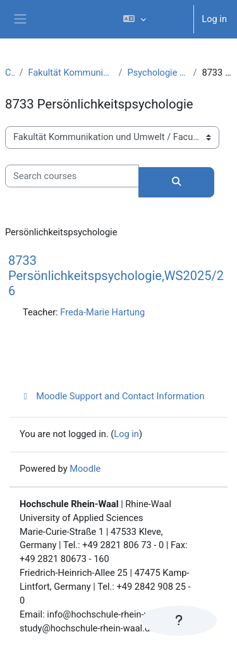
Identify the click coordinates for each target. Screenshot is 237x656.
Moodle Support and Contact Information (112, 396)
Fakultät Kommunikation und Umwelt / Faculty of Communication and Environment (71, 72)
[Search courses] (72, 176)
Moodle (85, 468)
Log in (214, 19)
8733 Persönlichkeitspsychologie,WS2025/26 (116, 275)
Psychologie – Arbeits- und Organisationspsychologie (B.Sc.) (157, 72)
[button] (153, 19)
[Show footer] (179, 621)
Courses (10, 72)
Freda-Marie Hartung (102, 312)
